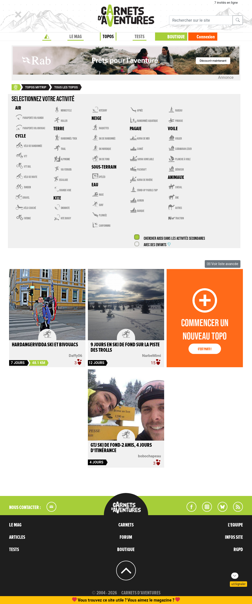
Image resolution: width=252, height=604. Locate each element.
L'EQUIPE (235, 525)
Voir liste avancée (222, 264)
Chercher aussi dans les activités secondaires (174, 238)
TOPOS (108, 36)
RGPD (238, 549)
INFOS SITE (234, 537)
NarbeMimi (151, 355)
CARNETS (126, 525)
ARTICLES (17, 537)
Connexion (206, 36)
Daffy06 (75, 355)
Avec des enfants (157, 245)
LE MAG (75, 36)
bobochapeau (149, 456)
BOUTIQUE (176, 36)
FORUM (126, 537)
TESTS (139, 36)
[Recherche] (201, 20)
